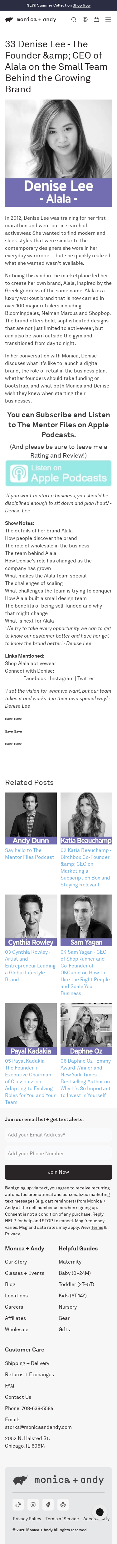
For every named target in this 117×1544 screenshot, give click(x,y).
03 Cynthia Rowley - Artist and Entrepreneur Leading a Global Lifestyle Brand (30, 965)
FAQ (9, 1386)
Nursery (68, 1307)
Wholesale (16, 1329)
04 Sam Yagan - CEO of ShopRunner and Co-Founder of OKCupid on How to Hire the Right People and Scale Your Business (85, 972)
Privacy (12, 1233)
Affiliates (15, 1318)
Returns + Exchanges (29, 1374)
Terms (97, 1227)
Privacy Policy (26, 1518)
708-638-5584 (37, 1408)
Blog (10, 1284)
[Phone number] (58, 1153)
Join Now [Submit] (58, 1172)
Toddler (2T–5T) (76, 1284)
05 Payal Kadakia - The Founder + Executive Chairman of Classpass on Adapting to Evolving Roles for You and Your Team (30, 1081)
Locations (16, 1296)
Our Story (16, 1262)
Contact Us (18, 1397)
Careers (14, 1307)
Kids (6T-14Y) (73, 1296)
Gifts (64, 1329)
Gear (64, 1318)
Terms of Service (62, 1518)
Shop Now (81, 5)
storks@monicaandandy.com (38, 1427)
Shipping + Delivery (27, 1363)
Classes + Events (24, 1273)
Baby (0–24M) (75, 1273)
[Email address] (58, 1134)
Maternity (70, 1262)
